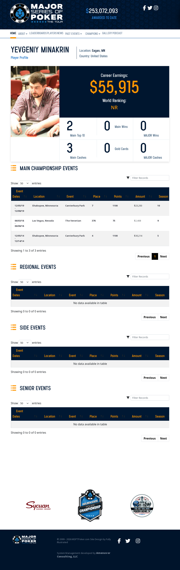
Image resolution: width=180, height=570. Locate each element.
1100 (115, 205)
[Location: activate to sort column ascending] (45, 194)
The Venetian (73, 220)
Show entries (26, 183)
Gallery (107, 33)
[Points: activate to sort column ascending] (119, 194)
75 (114, 220)
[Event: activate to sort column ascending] (75, 194)
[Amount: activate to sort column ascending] (142, 194)
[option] (90, 505)
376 (93, 220)
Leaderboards (38, 33)
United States (99, 56)
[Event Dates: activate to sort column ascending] (20, 194)
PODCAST (117, 33)
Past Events (72, 34)
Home (13, 33)
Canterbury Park (75, 205)
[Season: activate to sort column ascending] (165, 194)
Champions (91, 34)
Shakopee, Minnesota (45, 205)
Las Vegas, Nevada (43, 220)
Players (52, 33)
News (60, 33)
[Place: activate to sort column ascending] (98, 194)
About (21, 34)
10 (158, 205)
